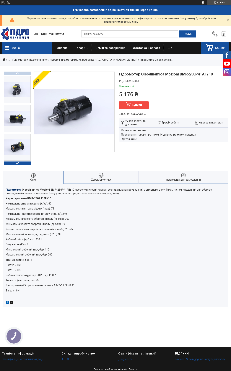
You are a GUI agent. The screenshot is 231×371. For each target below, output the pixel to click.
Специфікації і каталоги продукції (22, 359)
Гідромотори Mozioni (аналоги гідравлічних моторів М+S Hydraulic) (53, 59)
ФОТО (65, 359)
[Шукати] (187, 33)
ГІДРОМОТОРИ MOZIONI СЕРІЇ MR (117, 59)
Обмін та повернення (110, 48)
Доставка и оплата (146, 48)
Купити (137, 105)
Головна (62, 48)
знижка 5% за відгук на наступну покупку (200, 359)
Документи (125, 359)
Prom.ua (133, 369)
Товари (80, 48)
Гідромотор (13, 189)
